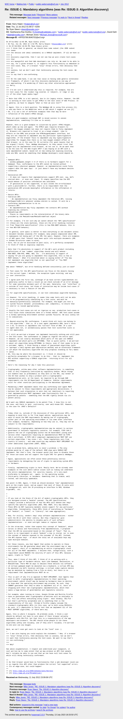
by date (43, 707)
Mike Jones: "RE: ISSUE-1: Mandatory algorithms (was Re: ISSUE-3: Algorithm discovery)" (62, 687)
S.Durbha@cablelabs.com (44, 32)
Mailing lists (22, 4)
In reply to (62, 17)
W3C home (9, 4)
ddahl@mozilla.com (15, 35)
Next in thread (74, 17)
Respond (41, 15)
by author (71, 707)
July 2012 (65, 4)
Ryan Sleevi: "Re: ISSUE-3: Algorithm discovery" (48, 689)
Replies (85, 17)
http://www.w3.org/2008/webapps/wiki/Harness (33, 671)
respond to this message (32, 705)
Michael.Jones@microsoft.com (53, 35)
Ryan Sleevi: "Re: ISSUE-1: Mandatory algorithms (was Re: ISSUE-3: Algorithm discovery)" (59, 692)
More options (52, 15)
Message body (29, 15)
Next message (34, 17)
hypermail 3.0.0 (37, 715)
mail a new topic (51, 705)
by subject (61, 707)
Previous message (49, 17)
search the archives (45, 710)
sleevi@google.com (29, 29)
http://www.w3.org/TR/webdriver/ (27, 673)
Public (31, 4)
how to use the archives (25, 710)
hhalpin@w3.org (31, 24)
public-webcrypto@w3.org (47, 4)
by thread (52, 707)
